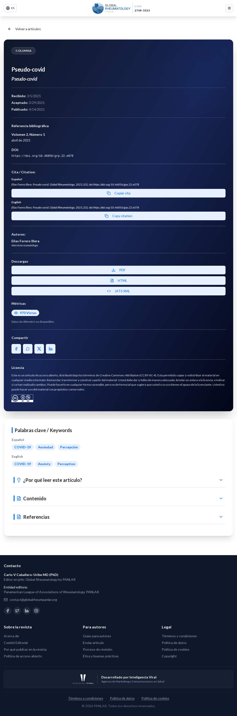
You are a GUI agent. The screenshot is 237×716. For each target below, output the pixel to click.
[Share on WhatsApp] (27, 349)
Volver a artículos (24, 29)
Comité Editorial (16, 643)
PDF (118, 270)
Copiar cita (118, 193)
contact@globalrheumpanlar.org (33, 600)
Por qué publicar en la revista (25, 649)
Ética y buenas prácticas (101, 656)
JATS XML (118, 291)
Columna (24, 50)
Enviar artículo (93, 643)
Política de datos (174, 643)
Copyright (169, 656)
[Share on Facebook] (16, 349)
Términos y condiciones (179, 636)
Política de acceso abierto (23, 656)
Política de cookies (175, 649)
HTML (118, 280)
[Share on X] (39, 349)
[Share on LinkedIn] (50, 349)
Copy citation (118, 216)
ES (10, 8)
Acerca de (11, 636)
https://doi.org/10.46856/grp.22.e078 (42, 156)
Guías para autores (97, 636)
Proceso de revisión (97, 649)
